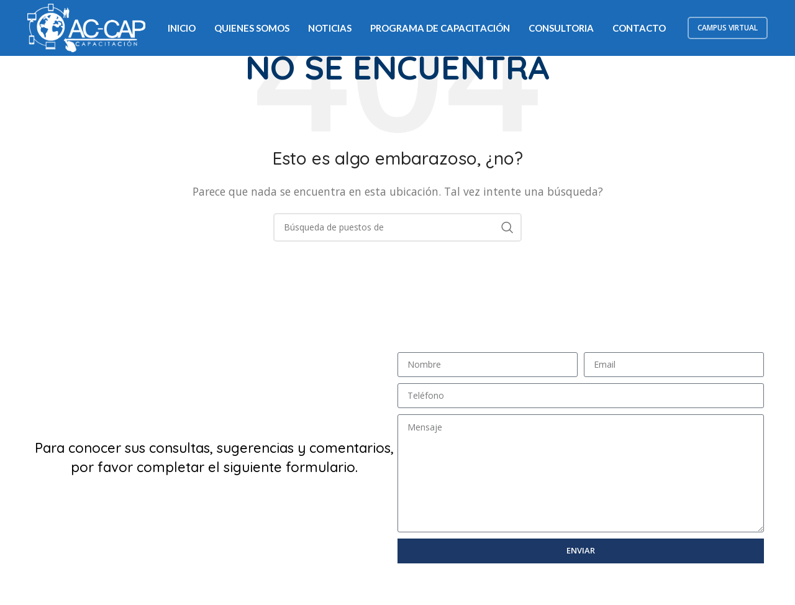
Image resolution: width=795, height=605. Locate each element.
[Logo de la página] (86, 27)
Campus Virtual (727, 27)
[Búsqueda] (397, 227)
